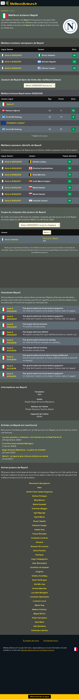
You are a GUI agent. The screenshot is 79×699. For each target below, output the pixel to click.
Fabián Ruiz (39, 539)
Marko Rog (39, 614)
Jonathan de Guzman (39, 576)
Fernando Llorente (39, 547)
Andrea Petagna (39, 505)
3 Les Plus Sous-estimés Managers (17, 453)
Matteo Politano (39, 618)
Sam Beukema (39, 635)
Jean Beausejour (39, 572)
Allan (39, 497)
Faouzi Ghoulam (39, 543)
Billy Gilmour (39, 509)
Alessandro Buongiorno (39, 492)
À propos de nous (31, 650)
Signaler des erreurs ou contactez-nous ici (37, 659)
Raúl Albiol (39, 631)
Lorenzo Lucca (39, 610)
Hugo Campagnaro (39, 568)
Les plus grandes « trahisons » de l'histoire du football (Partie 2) (31, 446)
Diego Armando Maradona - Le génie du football (23, 459)
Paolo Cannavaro (39, 627)
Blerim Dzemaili (39, 513)
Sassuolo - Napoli (50, 238)
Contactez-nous (50, 650)
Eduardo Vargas (39, 534)
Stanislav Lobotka (39, 639)
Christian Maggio (39, 518)
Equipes (5, 11)
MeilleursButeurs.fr (23, 4)
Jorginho (39, 581)
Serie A (13, 55)
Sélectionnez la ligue (39, 696)
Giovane (39, 551)
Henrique (39, 564)
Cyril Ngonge (39, 522)
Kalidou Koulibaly (39, 585)
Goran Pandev (39, 560)
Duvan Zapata (39, 530)
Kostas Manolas (39, 597)
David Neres (39, 526)
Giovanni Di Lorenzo (39, 555)
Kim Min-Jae (39, 593)
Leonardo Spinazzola (39, 606)
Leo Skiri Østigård (39, 602)
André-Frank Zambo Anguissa (39, 501)
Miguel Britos (39, 623)
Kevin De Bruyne (39, 589)
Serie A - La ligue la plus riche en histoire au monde (25, 465)
